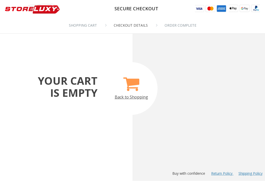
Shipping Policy (250, 173)
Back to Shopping (131, 85)
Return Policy (222, 173)
